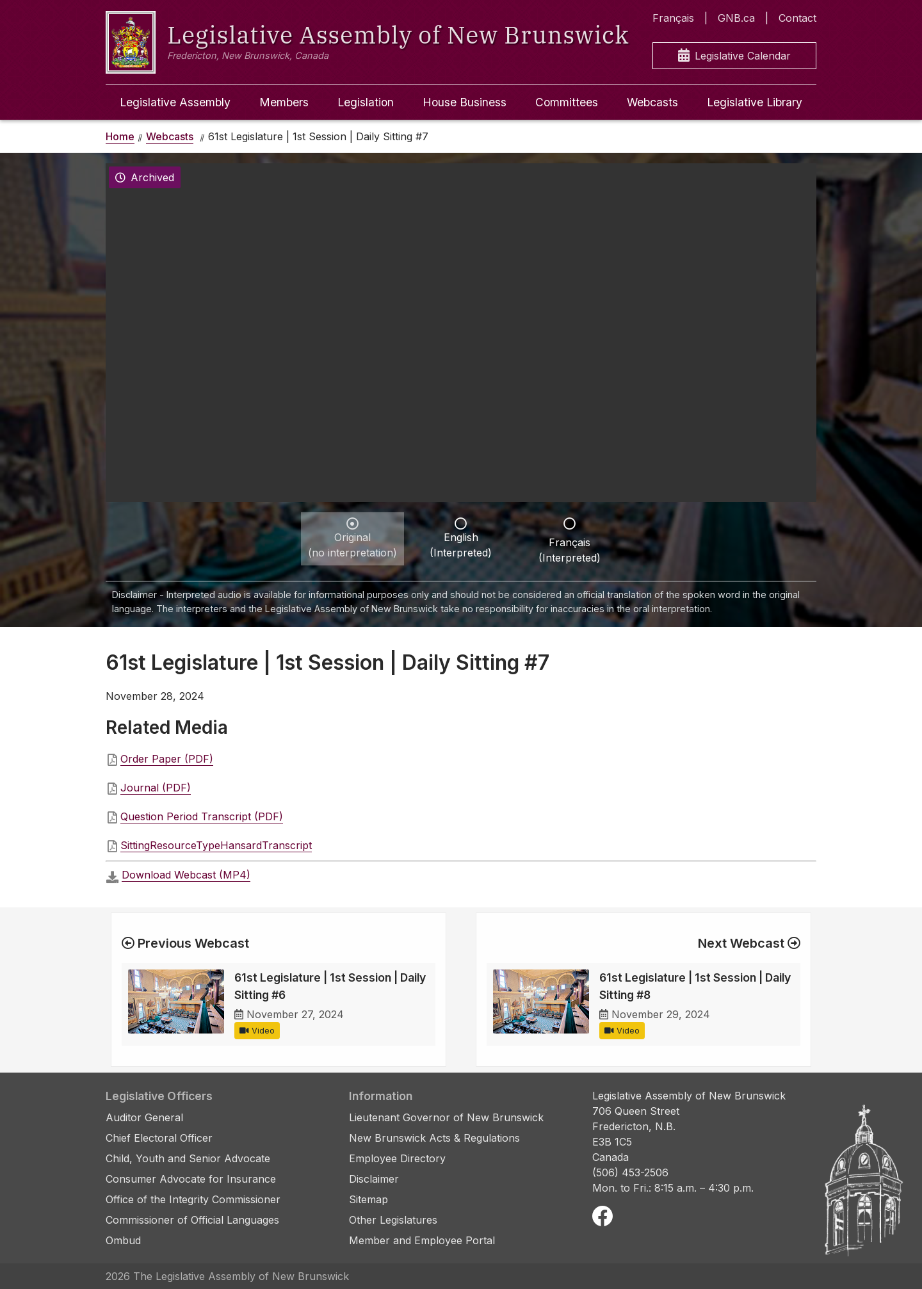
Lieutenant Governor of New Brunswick (446, 1117)
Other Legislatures (393, 1219)
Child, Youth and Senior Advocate (188, 1158)
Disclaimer (374, 1178)
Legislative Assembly (175, 102)
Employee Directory (397, 1158)
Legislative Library (754, 102)
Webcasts (652, 102)
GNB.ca (736, 18)
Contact (797, 18)
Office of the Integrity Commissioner (193, 1199)
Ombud (123, 1240)
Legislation (365, 102)
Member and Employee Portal (422, 1240)
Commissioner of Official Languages (192, 1219)
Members (284, 102)
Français (673, 18)
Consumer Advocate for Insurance (191, 1178)
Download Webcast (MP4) (186, 874)
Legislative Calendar (734, 56)
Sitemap (368, 1199)
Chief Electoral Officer (159, 1137)
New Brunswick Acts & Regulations (434, 1137)
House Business (464, 102)
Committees (566, 102)
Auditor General (144, 1117)
